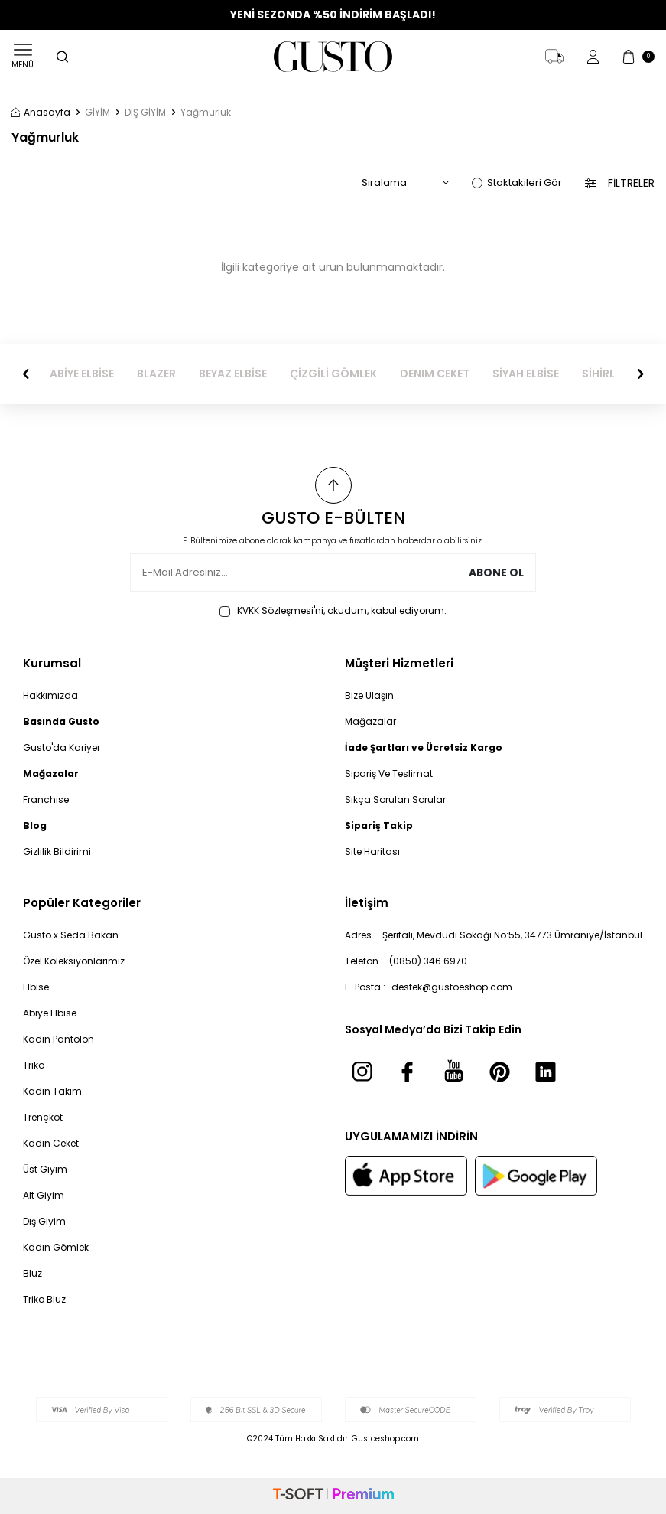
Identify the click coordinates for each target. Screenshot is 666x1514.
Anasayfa (40, 112)
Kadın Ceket (51, 1143)
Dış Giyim (44, 1221)
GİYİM (97, 112)
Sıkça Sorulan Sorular (395, 799)
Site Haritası (372, 851)
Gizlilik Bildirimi (57, 851)
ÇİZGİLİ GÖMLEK (333, 374)
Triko (33, 1065)
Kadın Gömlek (56, 1247)
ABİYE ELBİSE (82, 374)
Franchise (46, 799)
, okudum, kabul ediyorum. (333, 611)
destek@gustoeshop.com (451, 987)
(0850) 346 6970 (428, 960)
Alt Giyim (43, 1195)
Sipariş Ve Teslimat (389, 773)
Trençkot (43, 1117)
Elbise (36, 987)
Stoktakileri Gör (517, 182)
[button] (26, 373)
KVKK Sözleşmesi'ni (280, 610)
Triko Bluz (44, 1299)
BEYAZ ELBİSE (233, 374)
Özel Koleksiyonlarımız (74, 960)
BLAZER (156, 374)
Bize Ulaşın (369, 695)
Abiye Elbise (49, 1013)
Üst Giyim (45, 1169)
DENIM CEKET (434, 374)
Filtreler (620, 183)
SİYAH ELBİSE (525, 374)
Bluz (32, 1273)
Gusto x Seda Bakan (71, 934)
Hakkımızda (50, 695)
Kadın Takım (52, 1091)
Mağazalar (370, 721)
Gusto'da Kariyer (61, 747)
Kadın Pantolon (58, 1039)
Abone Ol (496, 572)
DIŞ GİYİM (145, 112)
